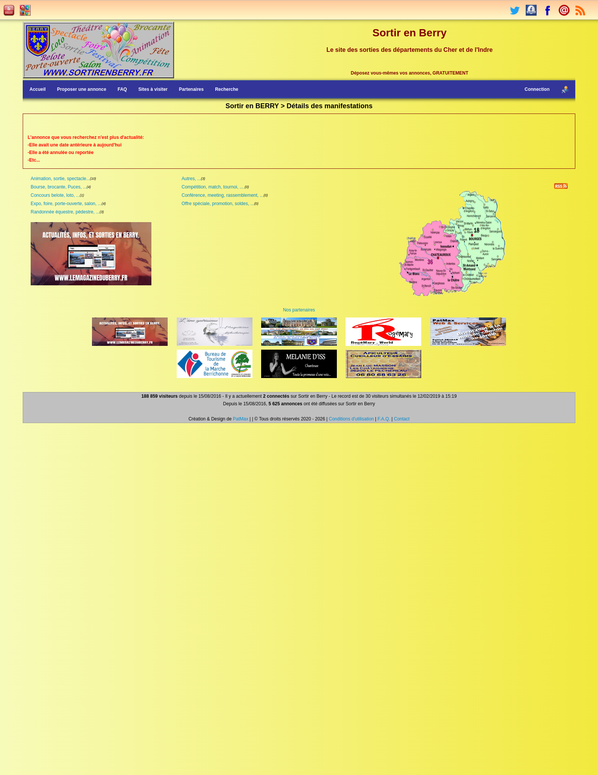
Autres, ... (191, 178)
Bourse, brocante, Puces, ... (59, 187)
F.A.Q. (384, 419)
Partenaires (191, 89)
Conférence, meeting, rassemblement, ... (223, 195)
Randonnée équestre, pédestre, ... (65, 212)
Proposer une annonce (81, 89)
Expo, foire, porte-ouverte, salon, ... (66, 203)
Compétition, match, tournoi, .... (213, 187)
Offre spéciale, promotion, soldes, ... (218, 203)
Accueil (38, 89)
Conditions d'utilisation (351, 419)
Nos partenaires (299, 310)
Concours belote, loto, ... (55, 195)
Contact (402, 419)
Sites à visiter (152, 89)
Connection (537, 89)
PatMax (240, 419)
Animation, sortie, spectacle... (60, 178)
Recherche (226, 89)
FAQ (122, 89)
